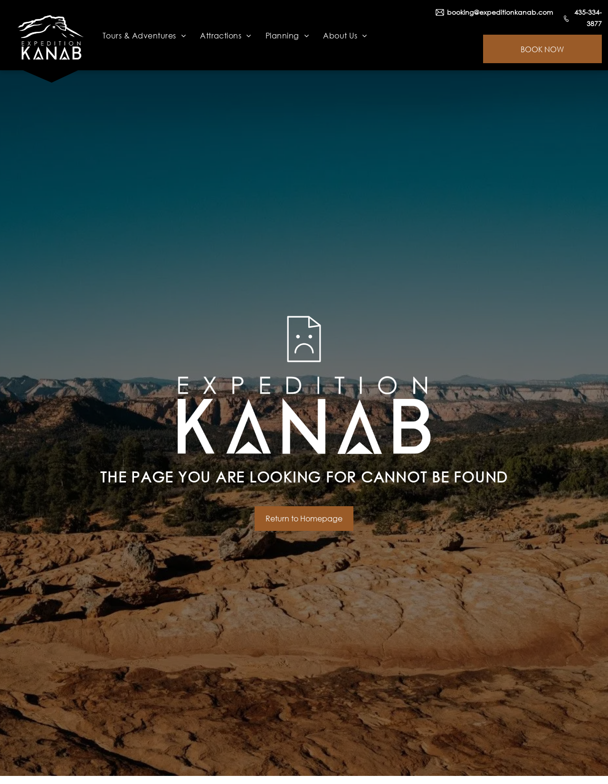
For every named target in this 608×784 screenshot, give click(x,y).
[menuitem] (144, 35)
